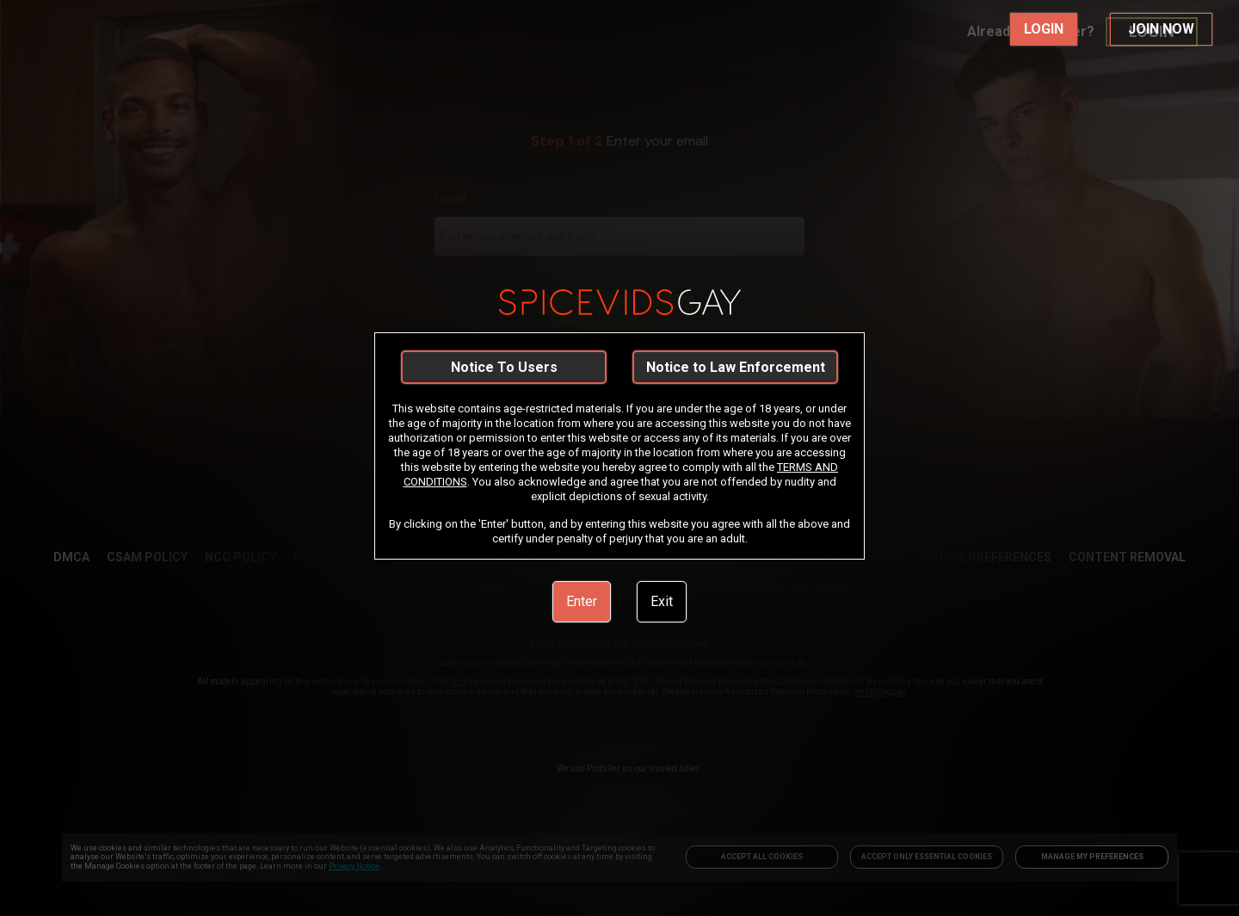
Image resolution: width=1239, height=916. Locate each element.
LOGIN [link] (1043, 29)
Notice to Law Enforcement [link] (735, 367)
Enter (581, 601)
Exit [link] (661, 601)
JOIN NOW (1161, 29)
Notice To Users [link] (504, 367)
